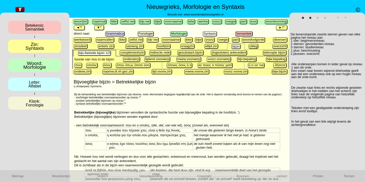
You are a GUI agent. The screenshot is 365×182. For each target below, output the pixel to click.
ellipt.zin (211, 46)
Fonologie (145, 33)
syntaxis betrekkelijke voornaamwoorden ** (101, 103)
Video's (102, 176)
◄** (79, 27)
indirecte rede (160, 52)
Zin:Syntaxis (35, 46)
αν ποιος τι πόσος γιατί (215, 65)
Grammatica (115, 33)
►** (281, 27)
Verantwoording (150, 176)
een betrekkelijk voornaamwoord (100, 125)
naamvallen (105, 39)
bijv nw (153, 39)
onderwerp (131, 59)
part (243, 21)
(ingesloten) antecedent (229, 52)
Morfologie (178, 33)
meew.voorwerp (188, 59)
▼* (99, 27)
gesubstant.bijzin (190, 52)
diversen (280, 39)
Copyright (204, 176)
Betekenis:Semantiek (34, 27)
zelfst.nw (127, 21)
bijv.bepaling (247, 59)
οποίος (92, 65)
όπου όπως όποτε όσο (133, 65)
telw (191, 21)
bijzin (236, 46)
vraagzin (187, 46)
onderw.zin (82, 71)
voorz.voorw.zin (236, 71)
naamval (99, 21)
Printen (318, 176)
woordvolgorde (253, 39)
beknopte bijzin (275, 52)
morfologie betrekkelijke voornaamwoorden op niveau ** (108, 97)
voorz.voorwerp (219, 59)
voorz (217, 21)
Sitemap (17, 176)
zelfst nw (135, 39)
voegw (230, 21)
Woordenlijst (61, 176)
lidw (114, 21)
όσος (107, 65)
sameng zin (134, 46)
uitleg (253, 46)
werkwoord (82, 39)
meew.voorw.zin (196, 71)
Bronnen (242, 176)
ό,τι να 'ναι (256, 65)
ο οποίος (143, 125)
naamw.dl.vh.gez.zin (118, 71)
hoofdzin (163, 46)
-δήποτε (280, 65)
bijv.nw (145, 21)
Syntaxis (210, 33)
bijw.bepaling (276, 59)
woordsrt (81, 21)
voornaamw (173, 21)
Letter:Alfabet (34, 84)
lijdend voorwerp (157, 59)
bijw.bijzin (279, 71)
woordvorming (276, 21)
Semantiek (243, 33)
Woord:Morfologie (34, 65)
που (78, 65)
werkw (203, 21)
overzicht (279, 46)
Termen (349, 176)
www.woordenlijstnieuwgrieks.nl (204, 14)
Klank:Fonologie (35, 103)
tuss (253, 21)
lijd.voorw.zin (161, 71)
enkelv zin (106, 46)
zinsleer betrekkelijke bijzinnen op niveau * (100, 100)
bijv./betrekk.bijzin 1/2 (94, 53)
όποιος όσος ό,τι (179, 65)
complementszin (132, 52)
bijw (157, 21)
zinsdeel (81, 46)
